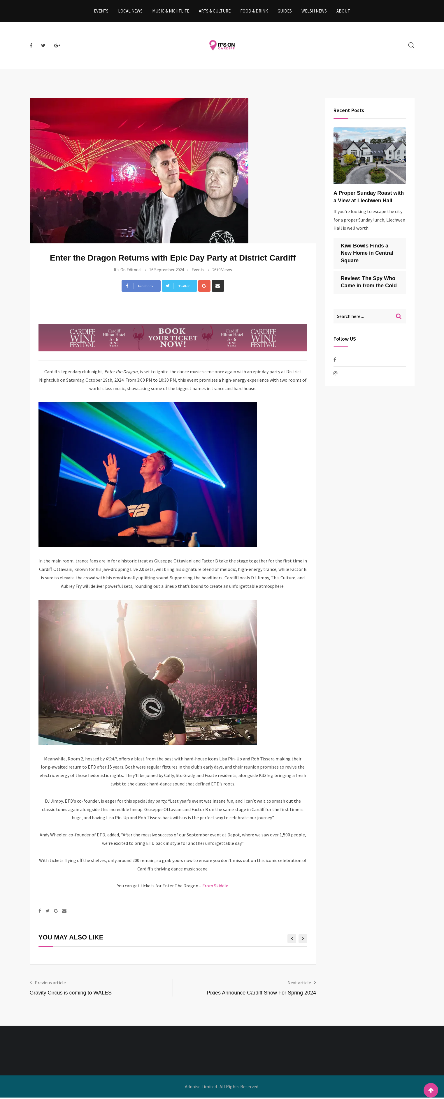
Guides (285, 11)
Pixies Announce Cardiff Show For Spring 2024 (261, 994)
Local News (130, 11)
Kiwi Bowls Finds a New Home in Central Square (367, 254)
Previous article (50, 984)
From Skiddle (215, 887)
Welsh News (314, 11)
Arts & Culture (215, 11)
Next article (299, 984)
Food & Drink (254, 11)
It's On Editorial (127, 271)
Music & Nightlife (170, 11)
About (343, 11)
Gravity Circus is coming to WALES (71, 994)
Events (101, 11)
